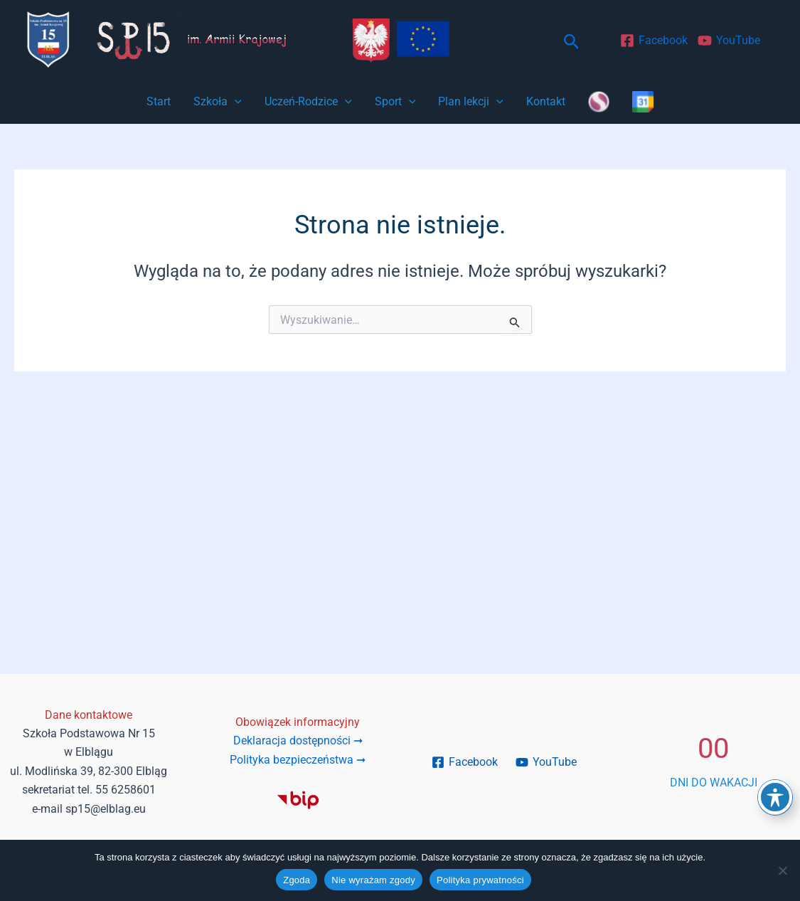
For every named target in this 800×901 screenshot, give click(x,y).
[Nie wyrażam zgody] (782, 870)
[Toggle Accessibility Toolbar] (775, 797)
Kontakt (545, 101)
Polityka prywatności (480, 880)
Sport (395, 101)
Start (158, 101)
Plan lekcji (470, 101)
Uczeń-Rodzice (308, 101)
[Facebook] (653, 40)
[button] (571, 42)
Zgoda (296, 880)
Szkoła (217, 101)
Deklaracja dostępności (298, 740)
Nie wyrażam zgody (373, 880)
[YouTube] (728, 40)
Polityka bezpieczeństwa (298, 759)
